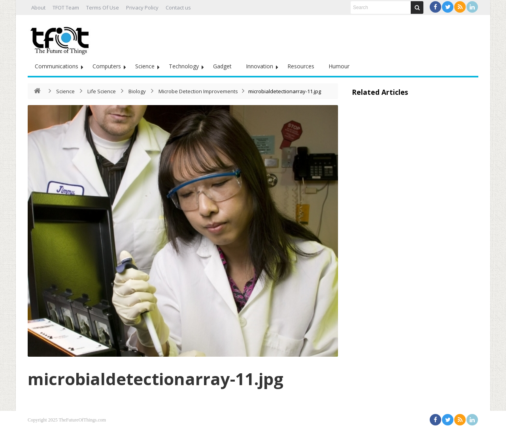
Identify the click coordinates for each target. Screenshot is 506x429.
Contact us (178, 7)
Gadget (222, 66)
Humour (339, 66)
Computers (107, 66)
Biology (137, 91)
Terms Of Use (102, 7)
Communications (56, 66)
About (38, 7)
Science (145, 66)
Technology (184, 66)
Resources (300, 66)
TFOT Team (66, 7)
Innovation (259, 66)
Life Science (101, 91)
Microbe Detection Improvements (198, 91)
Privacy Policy (142, 7)
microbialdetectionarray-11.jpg (155, 378)
